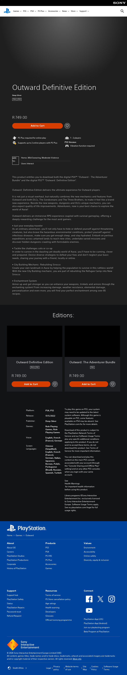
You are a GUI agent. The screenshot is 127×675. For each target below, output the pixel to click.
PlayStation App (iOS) (93, 619)
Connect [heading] (88, 590)
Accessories (53, 11)
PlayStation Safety (15, 599)
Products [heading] (50, 543)
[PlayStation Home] (7, 11)
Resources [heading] (51, 590)
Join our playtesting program (97, 627)
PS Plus (41, 11)
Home (9, 535)
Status (10, 603)
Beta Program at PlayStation (96, 631)
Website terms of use (72, 668)
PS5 (24, 11)
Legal (48, 668)
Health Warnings (72, 483)
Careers (10, 551)
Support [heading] (11, 590)
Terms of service (53, 595)
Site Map (85, 668)
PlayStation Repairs (15, 607)
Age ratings (50, 603)
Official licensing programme (58, 620)
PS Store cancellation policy (57, 599)
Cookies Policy (94, 668)
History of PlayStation (16, 568)
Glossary (49, 615)
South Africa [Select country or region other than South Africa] (17, 668)
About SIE (11, 547)
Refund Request (14, 615)
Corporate (11, 564)
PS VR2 (48, 555)
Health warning (52, 607)
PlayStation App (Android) (95, 623)
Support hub (12, 595)
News (64, 11)
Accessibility (89, 551)
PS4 (32, 11)
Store (73, 11)
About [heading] (10, 543)
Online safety (90, 555)
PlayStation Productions (17, 560)
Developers (50, 611)
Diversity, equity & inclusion (96, 560)
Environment (89, 547)
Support (83, 11)
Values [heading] (87, 543)
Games (16, 11)
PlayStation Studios (15, 555)
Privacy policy (56, 668)
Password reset (14, 611)
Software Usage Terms (111, 668)
